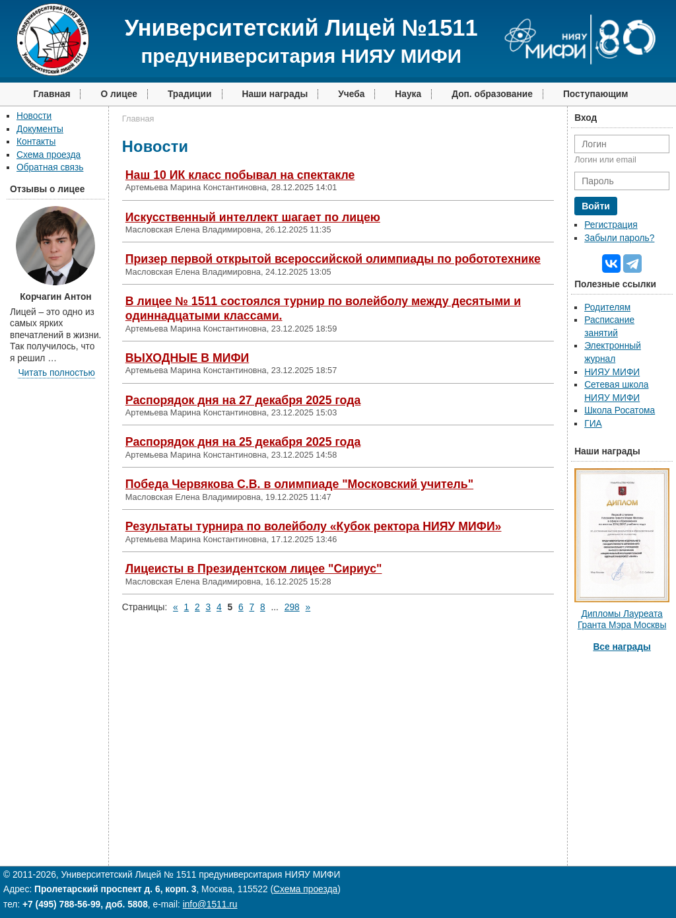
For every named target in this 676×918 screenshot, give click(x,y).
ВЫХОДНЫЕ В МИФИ (187, 358)
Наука (408, 94)
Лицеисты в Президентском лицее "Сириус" (253, 568)
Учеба (351, 94)
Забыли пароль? (619, 238)
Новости (34, 116)
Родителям (607, 307)
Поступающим (595, 94)
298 (292, 607)
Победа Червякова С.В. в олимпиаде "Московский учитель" (299, 484)
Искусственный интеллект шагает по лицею (252, 217)
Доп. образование (492, 94)
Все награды (621, 647)
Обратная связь (50, 167)
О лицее (118, 94)
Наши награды (275, 94)
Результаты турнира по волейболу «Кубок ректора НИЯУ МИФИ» (313, 526)
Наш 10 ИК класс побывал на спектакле (240, 175)
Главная (51, 94)
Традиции (190, 94)
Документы (40, 129)
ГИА (593, 424)
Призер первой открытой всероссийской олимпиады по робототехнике (333, 258)
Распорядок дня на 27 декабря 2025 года (242, 400)
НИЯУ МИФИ (612, 372)
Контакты (36, 142)
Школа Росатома (619, 410)
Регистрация (610, 225)
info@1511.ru (210, 904)
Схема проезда (49, 155)
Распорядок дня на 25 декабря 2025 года (242, 441)
